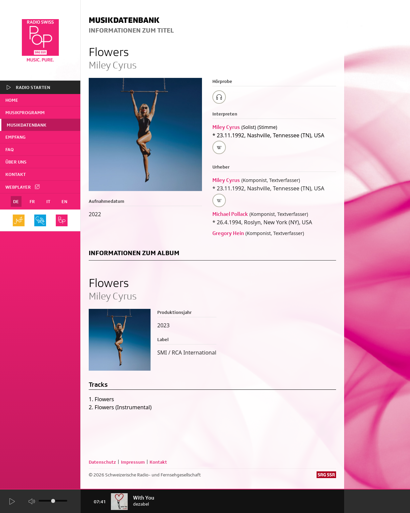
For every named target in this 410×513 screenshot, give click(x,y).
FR (32, 201)
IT (48, 201)
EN (64, 201)
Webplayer (22, 186)
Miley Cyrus (226, 127)
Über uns (16, 162)
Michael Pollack (230, 214)
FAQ (9, 149)
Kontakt (15, 174)
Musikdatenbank (26, 125)
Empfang (15, 137)
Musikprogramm (25, 112)
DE (16, 201)
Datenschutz (102, 462)
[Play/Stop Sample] (219, 97)
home (11, 100)
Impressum (133, 462)
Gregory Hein (228, 233)
